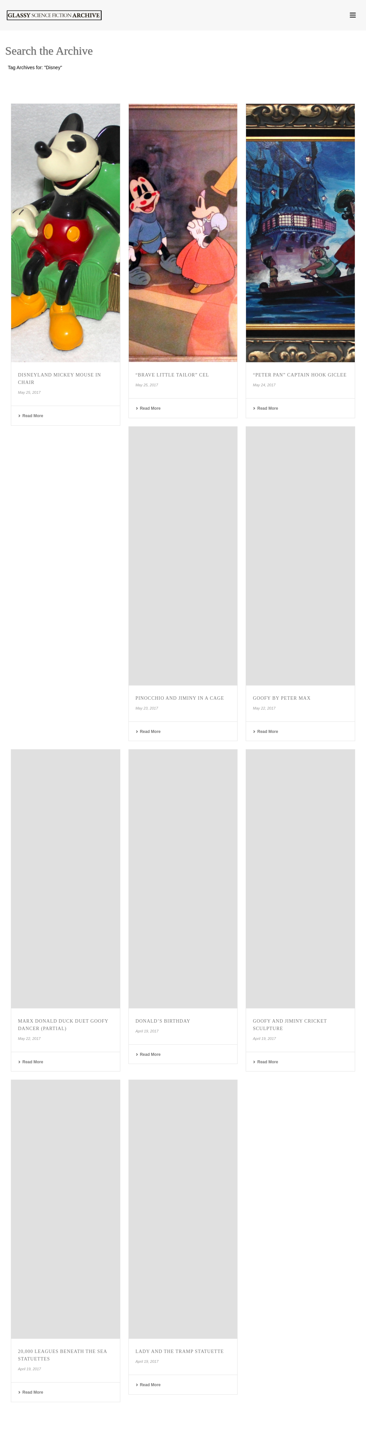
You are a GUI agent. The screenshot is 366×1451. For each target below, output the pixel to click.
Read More (30, 415)
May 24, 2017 (264, 385)
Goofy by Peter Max (282, 698)
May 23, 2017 (147, 708)
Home (330, 80)
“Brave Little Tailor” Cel (172, 375)
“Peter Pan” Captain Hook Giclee (300, 375)
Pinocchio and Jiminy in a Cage (180, 698)
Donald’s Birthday (163, 1021)
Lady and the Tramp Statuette (180, 1351)
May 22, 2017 (264, 708)
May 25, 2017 (29, 392)
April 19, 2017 (147, 1031)
